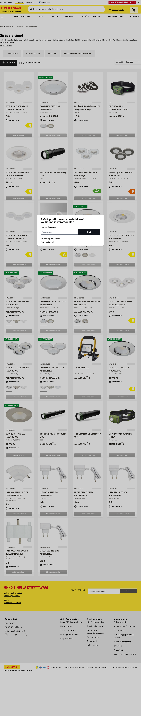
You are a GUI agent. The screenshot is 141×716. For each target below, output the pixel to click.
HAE (89, 232)
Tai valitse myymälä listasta (50, 239)
